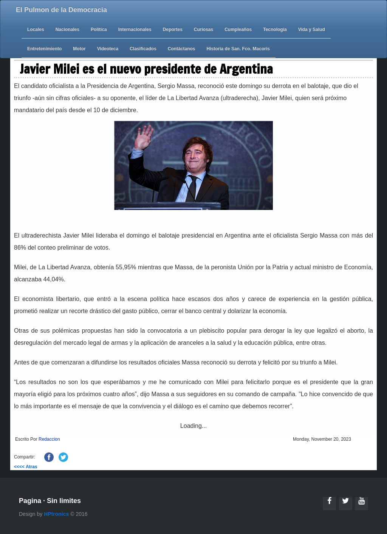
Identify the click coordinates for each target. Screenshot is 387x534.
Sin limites (64, 501)
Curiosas (203, 29)
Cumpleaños (238, 29)
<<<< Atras (25, 466)
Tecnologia (274, 29)
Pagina (30, 501)
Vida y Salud (311, 29)
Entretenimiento (44, 48)
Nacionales (67, 29)
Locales (35, 29)
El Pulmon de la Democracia (61, 10)
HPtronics (56, 514)
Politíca (99, 29)
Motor (79, 48)
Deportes (173, 29)
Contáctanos (181, 48)
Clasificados (143, 48)
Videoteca (107, 48)
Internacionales (135, 29)
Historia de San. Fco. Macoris (238, 48)
